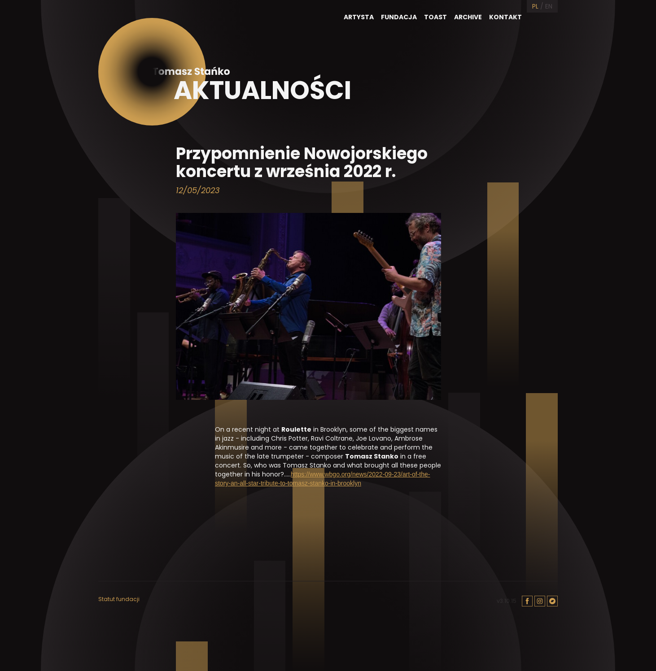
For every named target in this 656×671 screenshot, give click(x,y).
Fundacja (399, 17)
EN (548, 6)
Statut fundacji (119, 599)
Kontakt (505, 17)
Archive (468, 17)
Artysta (359, 17)
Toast (435, 17)
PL (535, 6)
